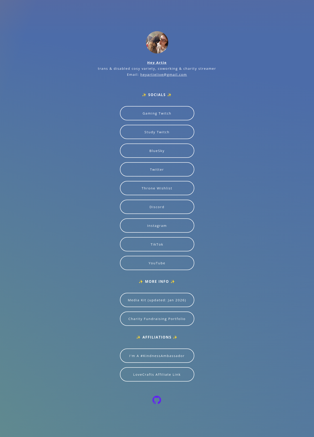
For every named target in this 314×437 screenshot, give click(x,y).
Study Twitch (157, 132)
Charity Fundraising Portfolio (157, 318)
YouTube (157, 263)
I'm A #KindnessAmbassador (157, 355)
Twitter (157, 169)
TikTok (157, 244)
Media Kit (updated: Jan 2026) (157, 300)
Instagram (157, 225)
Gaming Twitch (157, 113)
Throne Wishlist (157, 188)
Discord (157, 207)
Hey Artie (157, 62)
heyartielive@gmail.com (163, 74)
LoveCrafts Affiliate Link (157, 374)
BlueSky (157, 150)
